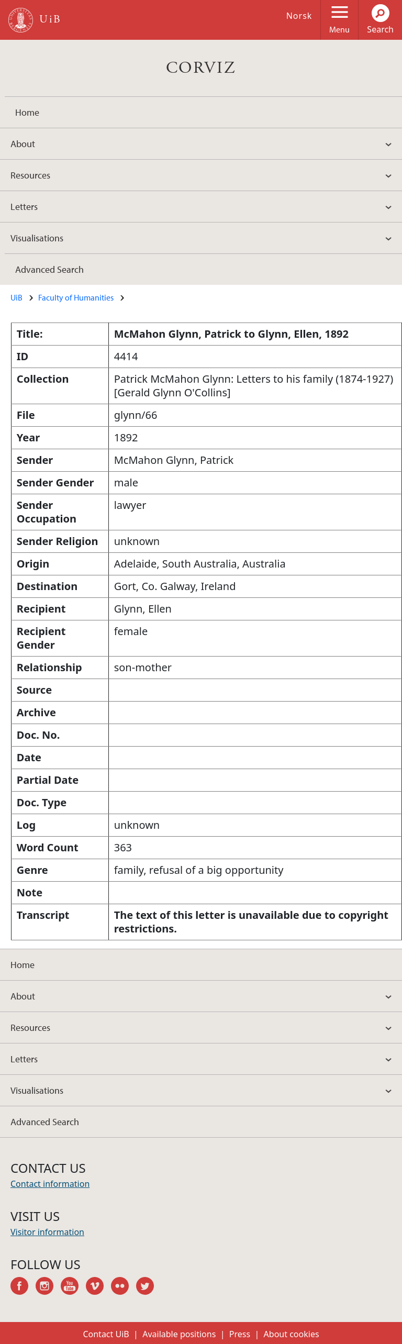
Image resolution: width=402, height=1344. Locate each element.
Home (27, 112)
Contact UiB (106, 1334)
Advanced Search (49, 269)
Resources (30, 175)
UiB (16, 297)
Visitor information (47, 1232)
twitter (148, 1287)
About (22, 144)
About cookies (291, 1334)
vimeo (98, 1287)
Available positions (179, 1334)
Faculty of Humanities (76, 297)
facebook (23, 1287)
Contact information (50, 1184)
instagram (48, 1287)
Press (239, 1334)
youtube (73, 1287)
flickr (123, 1287)
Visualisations (36, 238)
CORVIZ (201, 68)
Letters (24, 207)
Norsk (299, 15)
